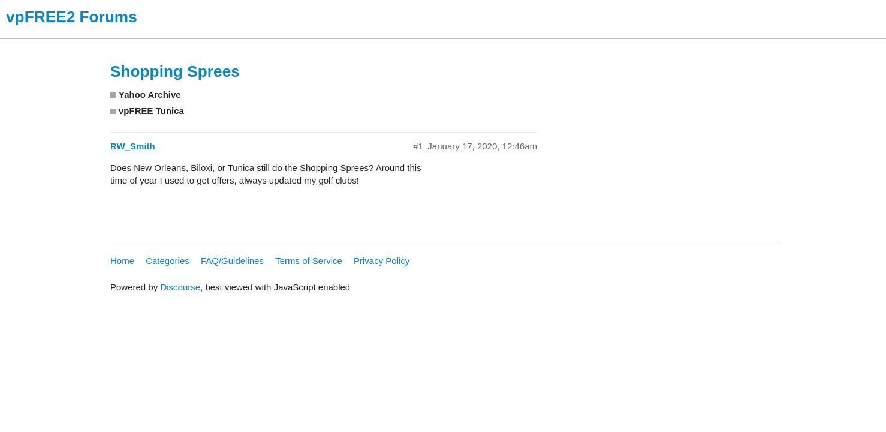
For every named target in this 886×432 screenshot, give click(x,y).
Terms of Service (308, 261)
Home (122, 261)
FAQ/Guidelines (232, 261)
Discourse (180, 287)
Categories (167, 261)
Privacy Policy (381, 261)
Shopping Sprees (175, 71)
